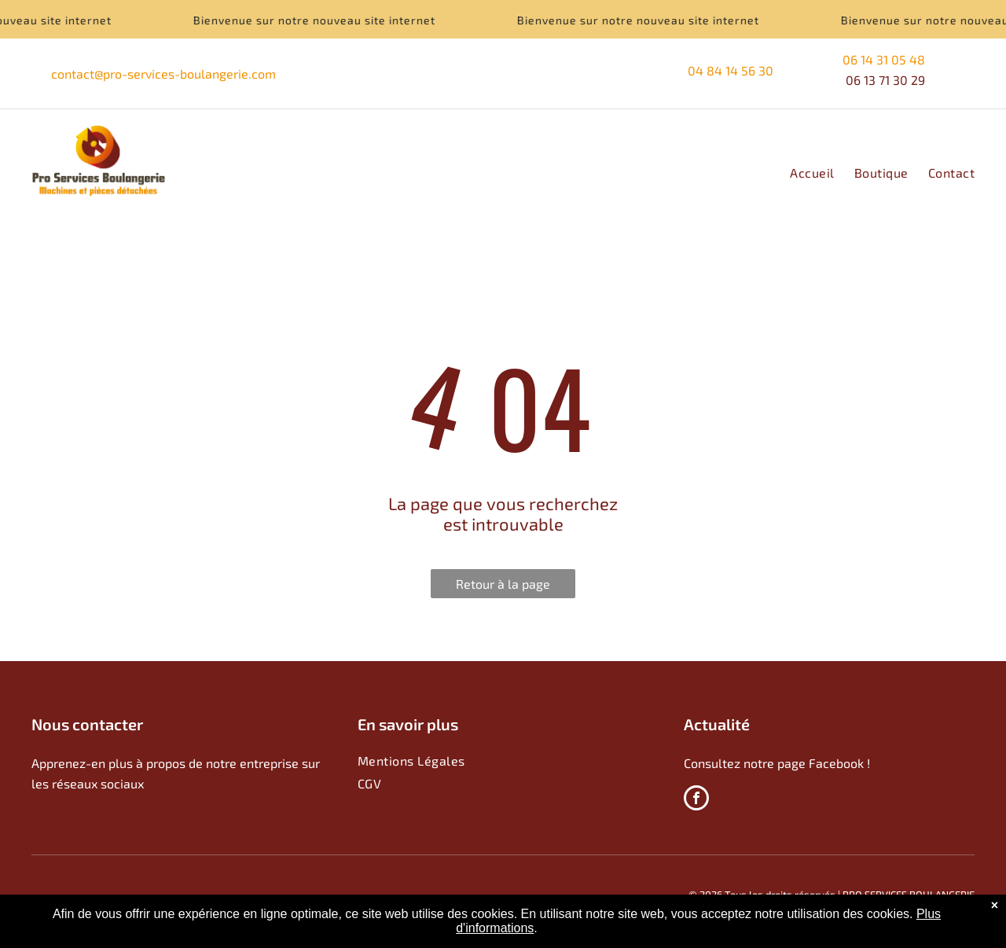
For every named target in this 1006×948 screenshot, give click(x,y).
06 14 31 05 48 (884, 59)
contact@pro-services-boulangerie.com (163, 73)
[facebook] (696, 799)
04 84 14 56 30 (732, 70)
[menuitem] (802, 172)
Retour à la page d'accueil (503, 587)
